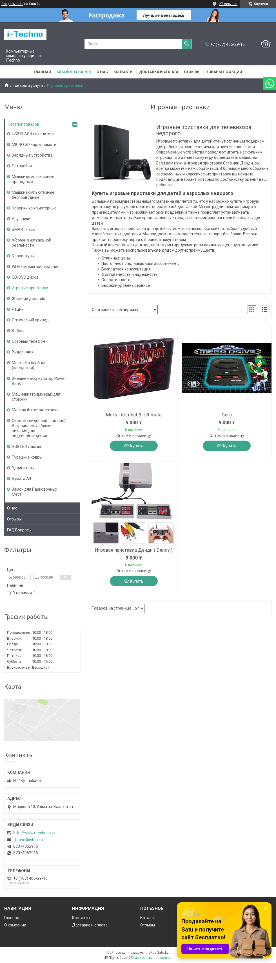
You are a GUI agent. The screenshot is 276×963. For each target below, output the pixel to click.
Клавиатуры (23, 256)
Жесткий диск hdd (28, 298)
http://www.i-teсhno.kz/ (34, 833)
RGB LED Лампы (26, 446)
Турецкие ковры (27, 457)
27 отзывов (228, 4)
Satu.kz (163, 953)
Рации (18, 309)
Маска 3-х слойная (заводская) (29, 365)
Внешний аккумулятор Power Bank (39, 381)
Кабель (19, 330)
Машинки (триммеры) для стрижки (36, 397)
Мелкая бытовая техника (35, 410)
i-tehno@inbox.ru (28, 840)
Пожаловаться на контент (152, 958)
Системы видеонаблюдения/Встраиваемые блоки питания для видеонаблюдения (39, 428)
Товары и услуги (28, 85)
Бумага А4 (21, 478)
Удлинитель (23, 468)
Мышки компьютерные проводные (33, 179)
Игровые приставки (30, 288)
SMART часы (23, 229)
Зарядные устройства (32, 155)
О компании (15, 925)
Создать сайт (12, 4)
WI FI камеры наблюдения (35, 266)
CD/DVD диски (25, 277)
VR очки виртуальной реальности (31, 242)
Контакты (123, 72)
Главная (42, 72)
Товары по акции (224, 72)
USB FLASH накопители (33, 134)
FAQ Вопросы (19, 530)
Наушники (21, 218)
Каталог (147, 917)
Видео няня (23, 352)
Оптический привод (30, 320)
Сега (227, 414)
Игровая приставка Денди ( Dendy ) (134, 549)
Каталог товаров (74, 72)
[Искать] (186, 44)
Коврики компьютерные (34, 208)
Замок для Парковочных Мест (34, 492)
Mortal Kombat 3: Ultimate (134, 414)
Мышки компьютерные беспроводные (33, 195)
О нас (102, 72)
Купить (136, 446)
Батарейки (22, 166)
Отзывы (192, 72)
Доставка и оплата (158, 72)
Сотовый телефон (28, 341)
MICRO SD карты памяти (34, 144)
